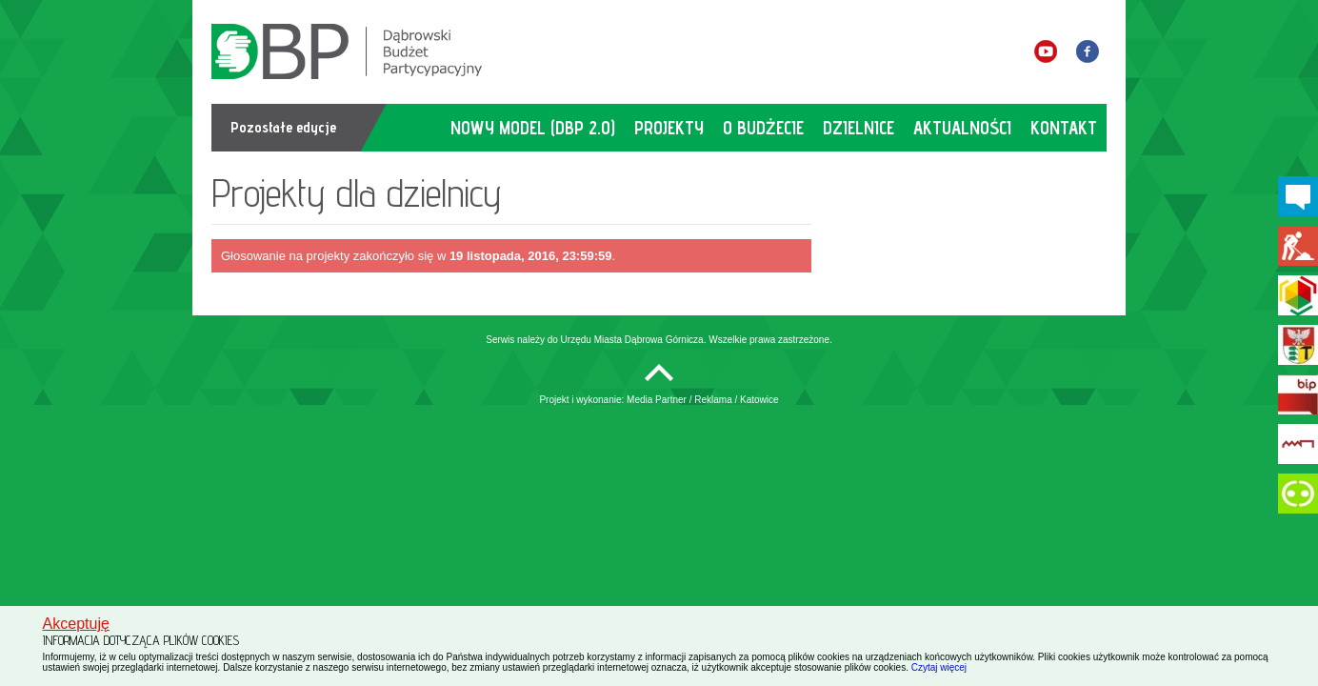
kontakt (1063, 127)
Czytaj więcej (939, 667)
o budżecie (763, 127)
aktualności (962, 127)
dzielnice (858, 127)
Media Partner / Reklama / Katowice (703, 399)
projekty (669, 127)
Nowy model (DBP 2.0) (532, 127)
